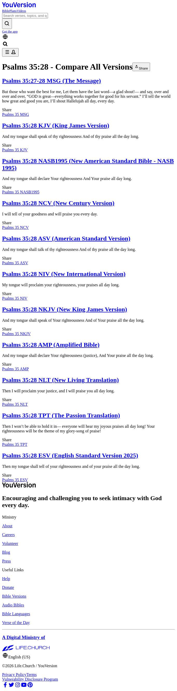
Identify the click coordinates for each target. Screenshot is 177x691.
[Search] (25, 15)
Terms (31, 674)
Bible (5, 11)
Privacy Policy (14, 674)
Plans (13, 11)
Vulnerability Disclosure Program (30, 679)
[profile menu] (10, 52)
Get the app (10, 31)
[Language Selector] (88, 37)
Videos (21, 11)
